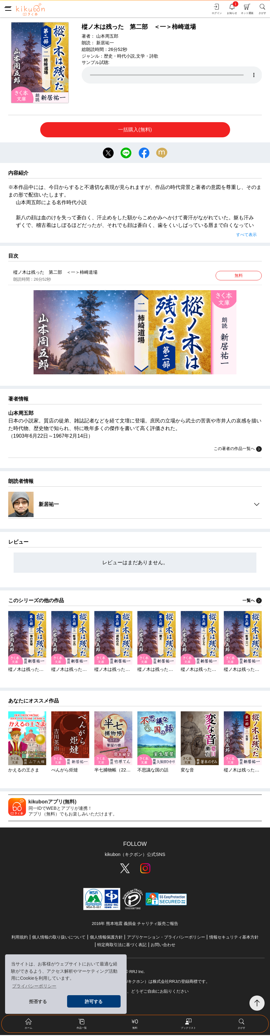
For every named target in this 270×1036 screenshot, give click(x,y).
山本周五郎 (107, 36)
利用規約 (19, 938)
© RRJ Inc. (135, 972)
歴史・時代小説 (119, 56)
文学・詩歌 (147, 56)
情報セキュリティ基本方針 (234, 938)
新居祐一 (105, 42)
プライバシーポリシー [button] (34, 986)
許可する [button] (94, 1001)
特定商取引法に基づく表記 (122, 945)
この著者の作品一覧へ (238, 450)
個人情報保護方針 (106, 938)
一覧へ (252, 601)
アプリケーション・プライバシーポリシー (166, 938)
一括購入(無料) (135, 129)
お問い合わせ (163, 945)
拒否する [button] (38, 1001)
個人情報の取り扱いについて (58, 938)
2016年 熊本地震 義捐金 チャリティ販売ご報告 (135, 924)
